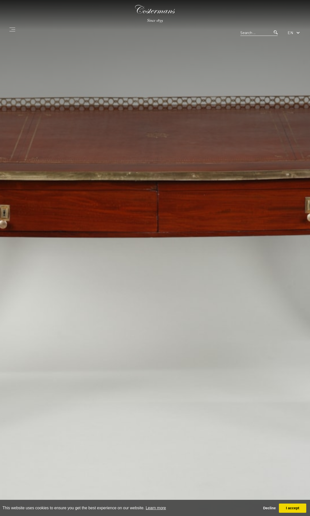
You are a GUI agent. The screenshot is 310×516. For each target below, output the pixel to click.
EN (291, 33)
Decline (269, 508)
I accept (292, 508)
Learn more (156, 508)
